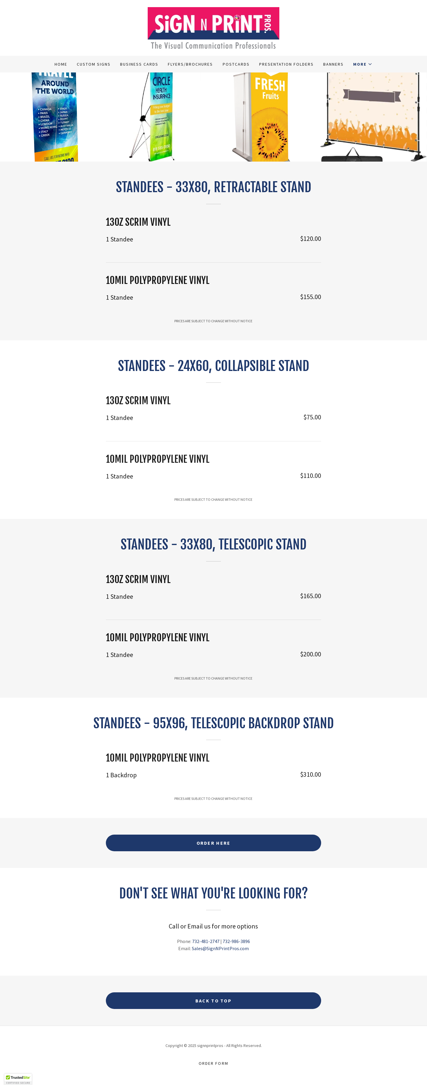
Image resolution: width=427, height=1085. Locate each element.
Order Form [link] (213, 1063)
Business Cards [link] (139, 64)
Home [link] (61, 64)
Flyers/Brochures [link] (190, 64)
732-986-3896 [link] (236, 941)
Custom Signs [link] (94, 64)
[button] (362, 64)
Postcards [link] (236, 64)
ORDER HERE (214, 843)
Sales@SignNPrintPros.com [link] (220, 948)
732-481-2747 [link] (205, 941)
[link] (214, 27)
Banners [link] (333, 64)
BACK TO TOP (213, 1001)
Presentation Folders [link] (286, 64)
